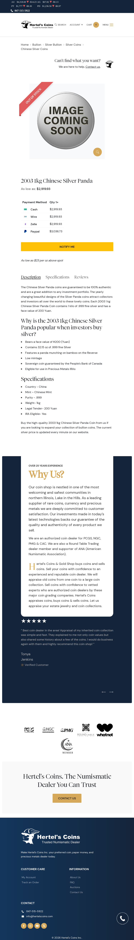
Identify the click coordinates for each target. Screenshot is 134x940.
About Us (75, 877)
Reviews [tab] (81, 277)
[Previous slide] (104, 692)
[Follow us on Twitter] (44, 926)
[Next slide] (111, 692)
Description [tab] (31, 277)
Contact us (93, 66)
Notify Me (67, 246)
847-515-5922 (22, 10)
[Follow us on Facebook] (24, 926)
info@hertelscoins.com (39, 916)
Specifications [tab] (57, 277)
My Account (29, 877)
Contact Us (67, 798)
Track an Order (30, 882)
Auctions (75, 887)
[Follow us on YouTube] (37, 926)
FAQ (72, 882)
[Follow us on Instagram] (30, 926)
